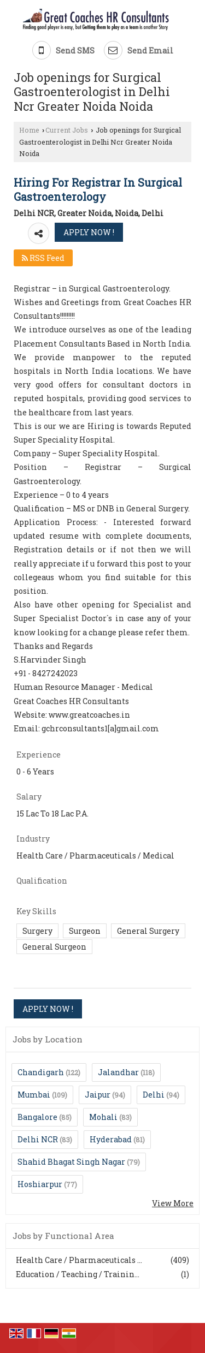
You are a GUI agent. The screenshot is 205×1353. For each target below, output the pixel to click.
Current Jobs (66, 130)
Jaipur (97, 1094)
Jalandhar (118, 1072)
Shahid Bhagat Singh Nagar (71, 1162)
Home (29, 130)
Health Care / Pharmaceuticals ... (79, 1260)
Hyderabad (111, 1139)
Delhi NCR (37, 1139)
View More (173, 1203)
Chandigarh (40, 1072)
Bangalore (37, 1117)
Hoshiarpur (39, 1184)
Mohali (103, 1117)
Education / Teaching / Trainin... (77, 1274)
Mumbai (33, 1094)
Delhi (154, 1094)
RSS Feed (43, 258)
